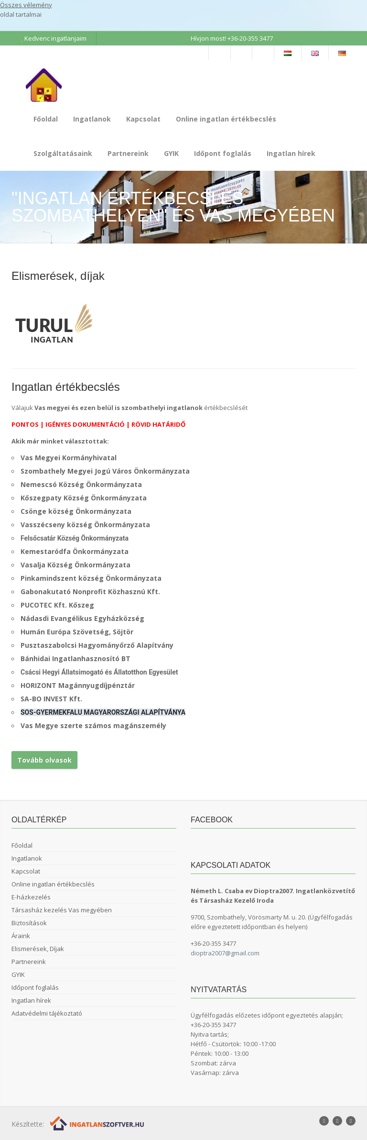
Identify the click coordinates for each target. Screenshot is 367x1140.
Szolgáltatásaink (62, 153)
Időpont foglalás (222, 153)
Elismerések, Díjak (37, 948)
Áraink (20, 935)
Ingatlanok (92, 118)
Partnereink (128, 153)
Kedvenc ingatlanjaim (53, 38)
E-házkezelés (31, 897)
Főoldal (45, 118)
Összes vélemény (26, 4)
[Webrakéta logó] (97, 1123)
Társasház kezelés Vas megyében (61, 910)
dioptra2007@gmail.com (225, 953)
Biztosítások (29, 923)
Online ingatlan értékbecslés (226, 118)
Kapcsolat (143, 118)
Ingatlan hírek (291, 153)
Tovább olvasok (44, 759)
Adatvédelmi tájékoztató (46, 1013)
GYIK (171, 153)
